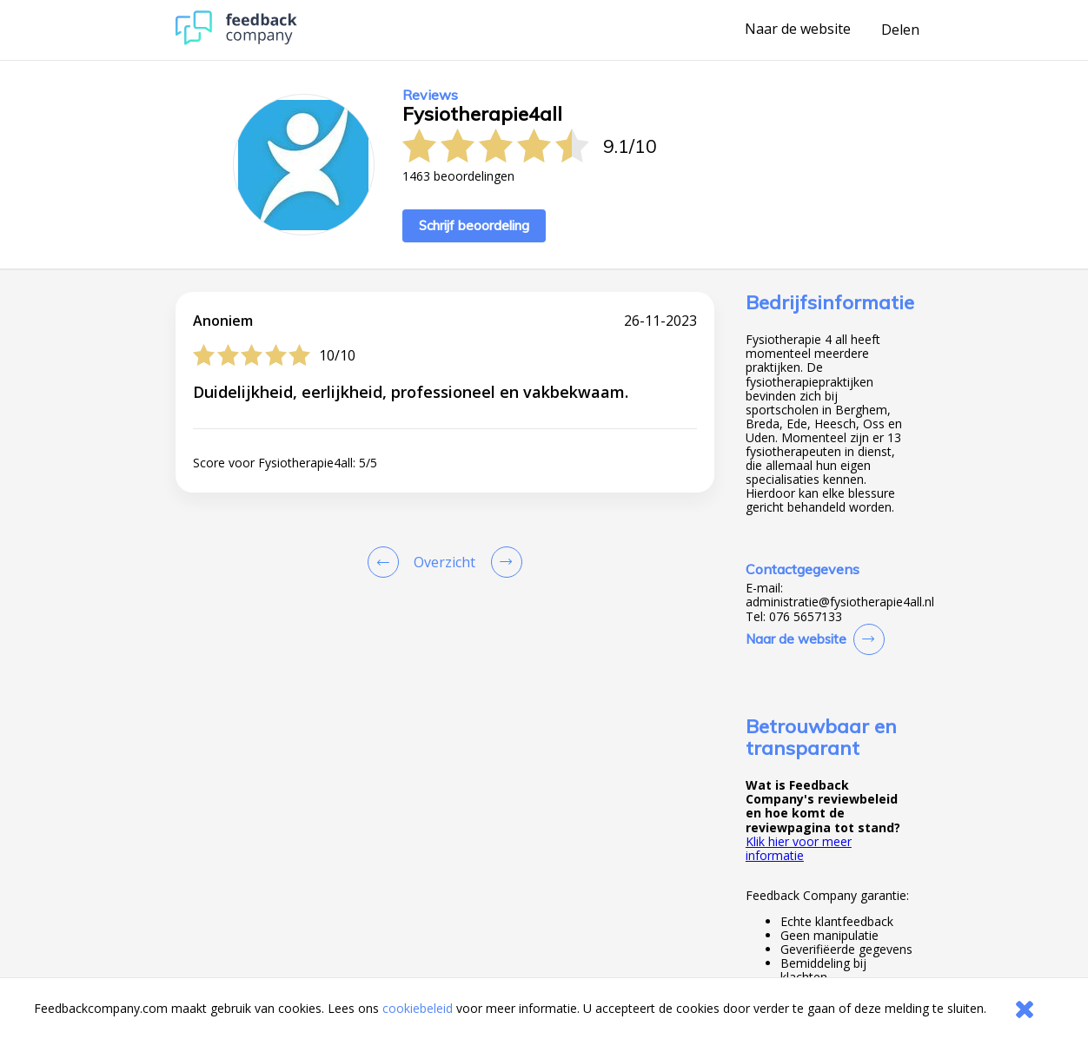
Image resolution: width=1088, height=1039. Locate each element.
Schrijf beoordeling (474, 225)
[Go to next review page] (503, 562)
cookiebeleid (417, 1008)
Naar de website (798, 29)
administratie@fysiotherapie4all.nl (840, 602)
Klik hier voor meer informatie (799, 848)
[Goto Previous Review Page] (387, 562)
